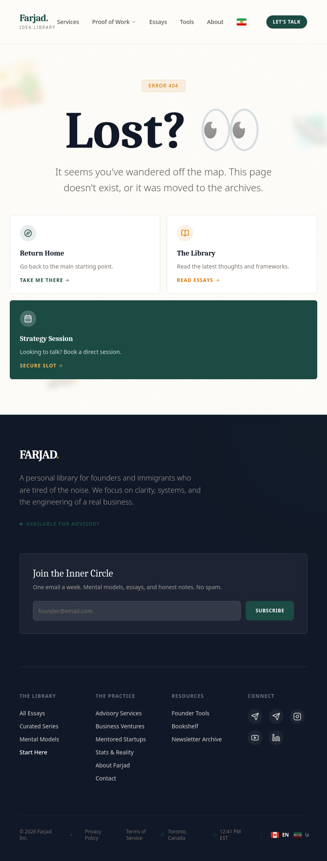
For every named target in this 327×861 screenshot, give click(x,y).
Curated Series (39, 726)
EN (279, 835)
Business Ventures (120, 726)
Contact (106, 778)
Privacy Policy (93, 834)
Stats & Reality (115, 752)
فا (300, 835)
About (215, 22)
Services (68, 22)
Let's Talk (287, 21)
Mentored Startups (121, 739)
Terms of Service (136, 834)
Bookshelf (185, 726)
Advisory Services (119, 713)
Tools (187, 22)
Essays (158, 22)
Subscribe (269, 610)
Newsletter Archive (197, 739)
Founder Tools (190, 713)
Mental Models (39, 739)
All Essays (32, 713)
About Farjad (113, 765)
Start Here (33, 752)
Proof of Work (114, 22)
